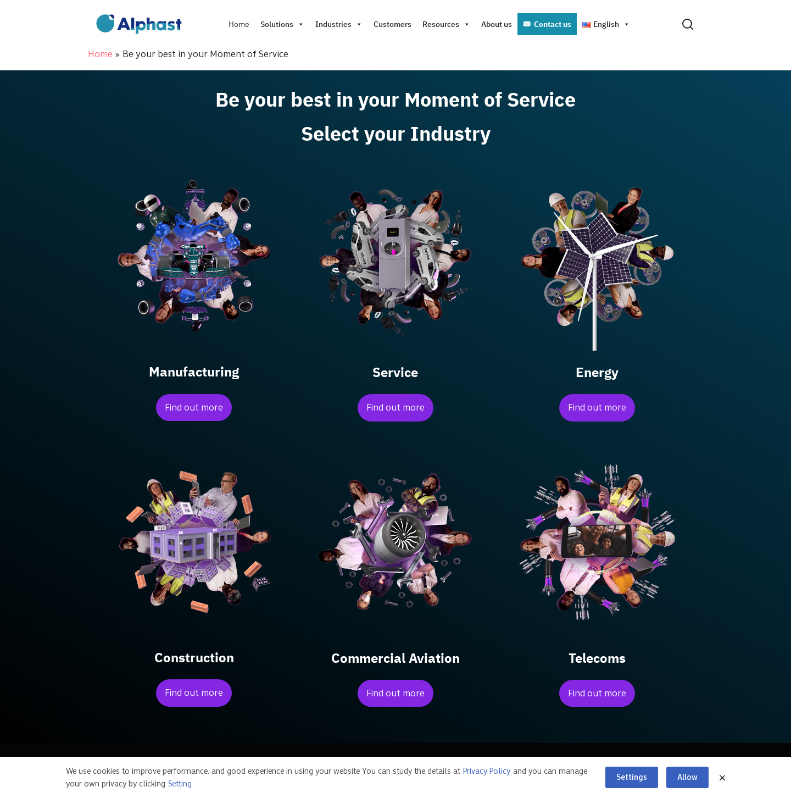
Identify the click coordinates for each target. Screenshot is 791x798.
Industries (339, 24)
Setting (180, 784)
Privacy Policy (486, 771)
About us (496, 24)
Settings (631, 777)
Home (239, 24)
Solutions (282, 24)
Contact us (552, 24)
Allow (687, 777)
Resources (446, 24)
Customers (392, 24)
